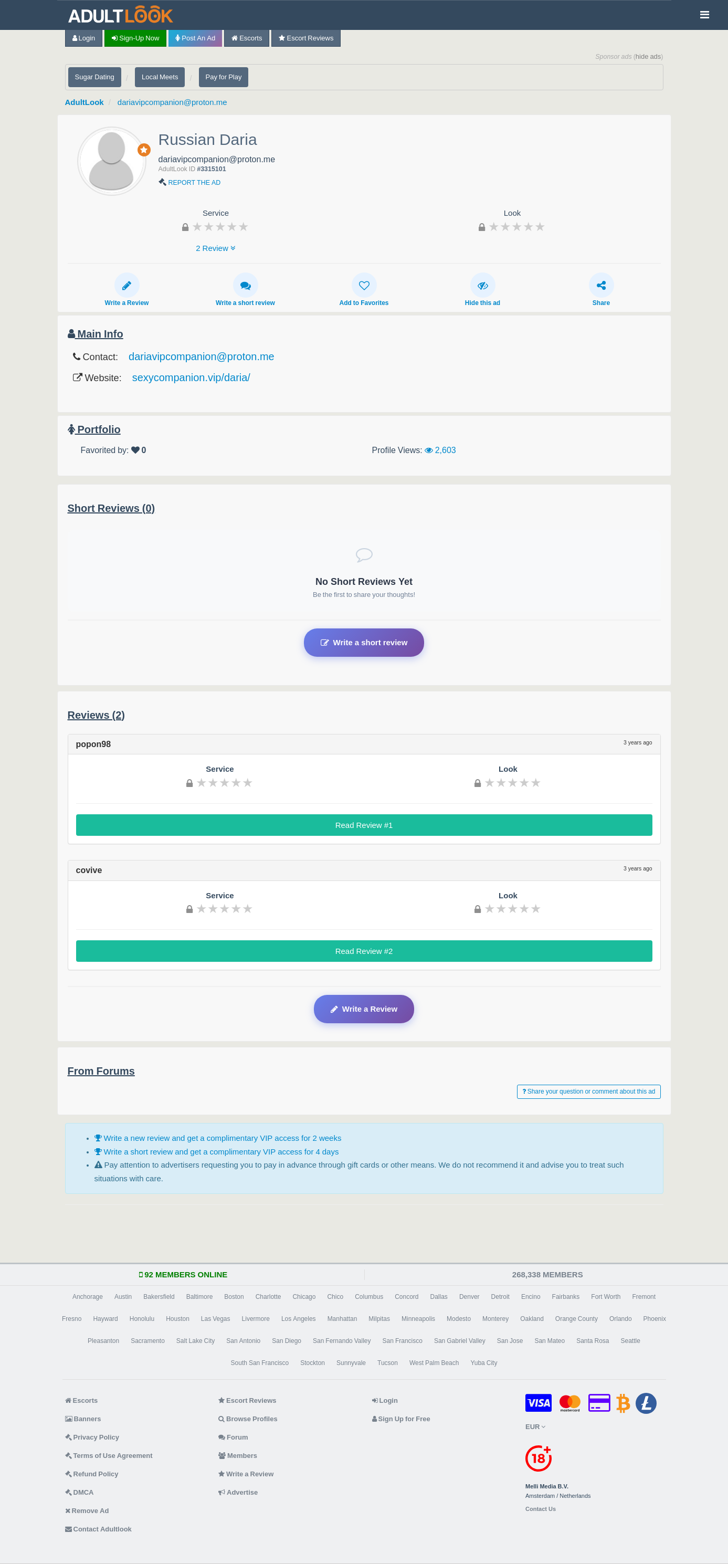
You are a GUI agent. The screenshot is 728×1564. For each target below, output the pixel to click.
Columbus (369, 1297)
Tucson (387, 1363)
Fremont (644, 1297)
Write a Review (127, 289)
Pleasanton (103, 1341)
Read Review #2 (364, 951)
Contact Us (540, 1509)
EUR (535, 1426)
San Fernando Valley (342, 1341)
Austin (123, 1297)
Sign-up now (135, 38)
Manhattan (342, 1319)
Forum (233, 1437)
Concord (406, 1297)
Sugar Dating (94, 77)
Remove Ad (87, 1510)
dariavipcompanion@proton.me (172, 102)
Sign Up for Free (401, 1418)
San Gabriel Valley (460, 1341)
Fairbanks (566, 1297)
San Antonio (243, 1341)
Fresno (71, 1319)
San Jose (510, 1341)
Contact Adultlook (98, 1529)
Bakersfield (158, 1297)
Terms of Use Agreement (109, 1455)
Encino (531, 1297)
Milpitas (379, 1319)
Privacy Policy (92, 1437)
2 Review (216, 248)
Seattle (630, 1341)
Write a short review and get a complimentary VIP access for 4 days (216, 1152)
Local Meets (160, 77)
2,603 (440, 450)
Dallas (439, 1297)
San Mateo (549, 1341)
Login (84, 38)
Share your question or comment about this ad (589, 1091)
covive (89, 870)
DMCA (79, 1492)
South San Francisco (260, 1363)
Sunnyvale (351, 1363)
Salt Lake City (195, 1341)
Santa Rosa (592, 1341)
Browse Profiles (248, 1418)
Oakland (532, 1319)
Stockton (312, 1363)
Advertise (238, 1492)
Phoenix (654, 1319)
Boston (234, 1297)
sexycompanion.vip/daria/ (191, 377)
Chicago (303, 1297)
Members (237, 1455)
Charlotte (268, 1297)
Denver (469, 1297)
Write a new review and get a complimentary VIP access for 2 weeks (218, 1138)
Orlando (620, 1319)
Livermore (256, 1319)
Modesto (459, 1319)
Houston (177, 1319)
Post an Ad (195, 38)
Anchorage (87, 1297)
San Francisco (403, 1341)
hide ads (648, 56)
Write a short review (245, 289)
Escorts (246, 38)
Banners (83, 1418)
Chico (335, 1297)
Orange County (576, 1319)
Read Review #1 (364, 825)
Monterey (495, 1319)
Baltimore (199, 1297)
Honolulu (142, 1319)
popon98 (93, 744)
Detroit (500, 1297)
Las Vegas (215, 1319)
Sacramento (148, 1341)
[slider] (220, 226)
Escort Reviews (306, 38)
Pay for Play (224, 77)
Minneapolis (418, 1319)
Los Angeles (298, 1319)
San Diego (286, 1341)
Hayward (105, 1319)
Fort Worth (605, 1297)
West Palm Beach (434, 1363)
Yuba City (483, 1363)
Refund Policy (92, 1474)
